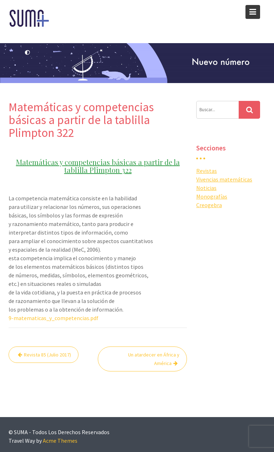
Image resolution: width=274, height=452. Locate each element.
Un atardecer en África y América (153, 358)
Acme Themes (60, 440)
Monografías (211, 196)
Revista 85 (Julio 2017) (47, 354)
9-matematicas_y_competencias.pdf (53, 318)
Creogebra (209, 205)
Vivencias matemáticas (224, 179)
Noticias (206, 187)
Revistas (206, 170)
